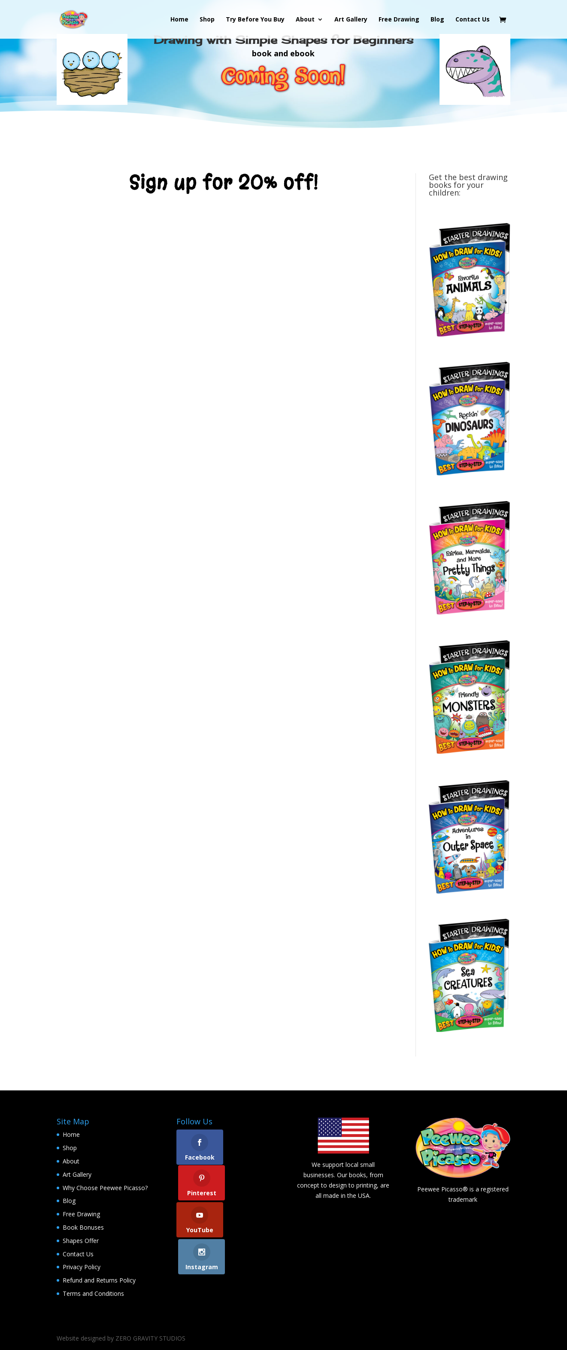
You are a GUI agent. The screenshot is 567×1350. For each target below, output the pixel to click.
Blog (437, 19)
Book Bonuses (83, 1227)
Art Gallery (350, 19)
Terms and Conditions (93, 1293)
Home (179, 19)
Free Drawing (399, 19)
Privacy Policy (81, 1267)
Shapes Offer (81, 1241)
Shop (207, 19)
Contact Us (472, 19)
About (305, 19)
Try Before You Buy (255, 19)
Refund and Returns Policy (99, 1280)
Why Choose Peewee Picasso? (105, 1188)
